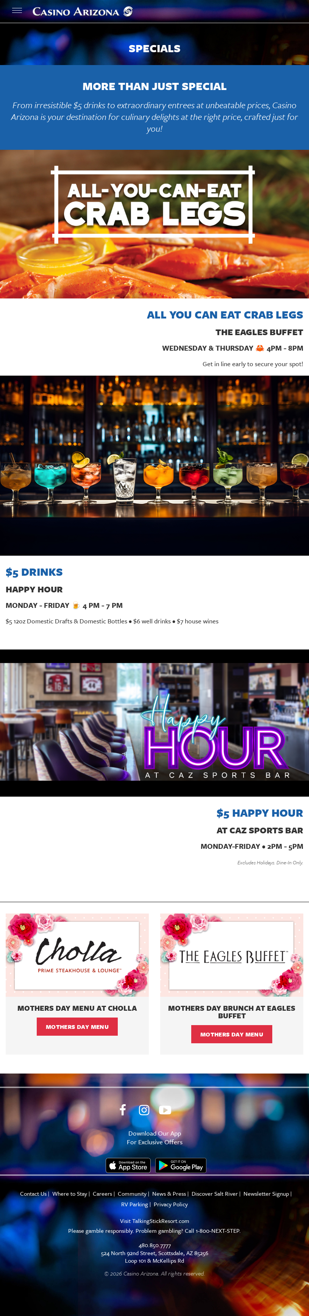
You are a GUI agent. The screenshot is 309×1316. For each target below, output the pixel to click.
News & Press (169, 1193)
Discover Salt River (215, 1193)
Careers (102, 1193)
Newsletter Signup (266, 1193)
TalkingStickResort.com (160, 1221)
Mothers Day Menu (77, 1026)
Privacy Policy (171, 1204)
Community (132, 1193)
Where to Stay (69, 1193)
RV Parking (134, 1204)
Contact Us (33, 1193)
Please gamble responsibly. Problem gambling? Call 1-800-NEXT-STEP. (154, 1230)
